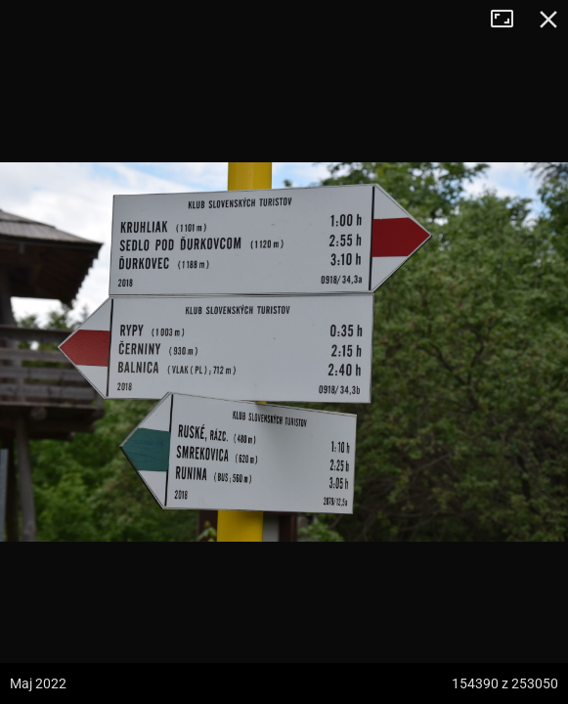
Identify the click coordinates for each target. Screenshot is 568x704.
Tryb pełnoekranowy (509, 19)
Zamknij (548, 19)
